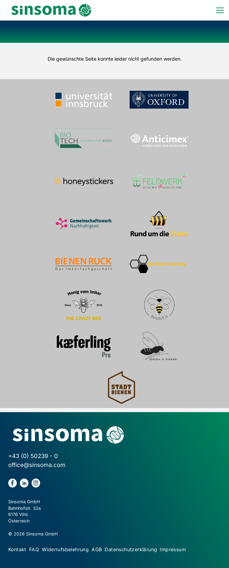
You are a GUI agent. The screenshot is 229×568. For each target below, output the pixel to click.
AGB (97, 549)
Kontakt (17, 549)
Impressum (173, 549)
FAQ (34, 549)
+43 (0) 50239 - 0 (33, 456)
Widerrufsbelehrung (65, 549)
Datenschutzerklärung (131, 549)
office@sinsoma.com (36, 464)
